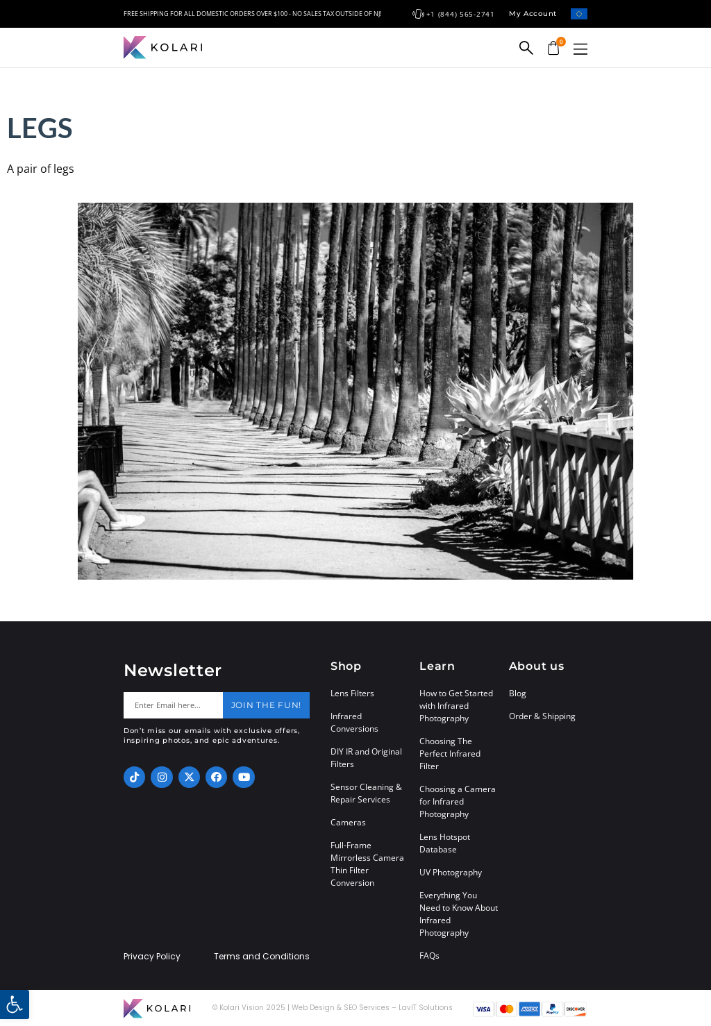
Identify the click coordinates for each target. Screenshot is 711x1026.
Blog (517, 693)
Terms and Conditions (262, 956)
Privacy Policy (152, 956)
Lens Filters (352, 693)
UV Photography (450, 872)
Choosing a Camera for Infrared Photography (457, 801)
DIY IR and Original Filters (366, 758)
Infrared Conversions (354, 722)
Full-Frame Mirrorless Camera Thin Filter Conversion (367, 864)
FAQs (429, 955)
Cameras (348, 822)
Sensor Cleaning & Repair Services (366, 793)
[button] (580, 49)
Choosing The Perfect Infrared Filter (449, 753)
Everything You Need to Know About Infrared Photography (458, 914)
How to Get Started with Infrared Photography (456, 705)
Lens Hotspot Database (444, 843)
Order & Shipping (542, 716)
